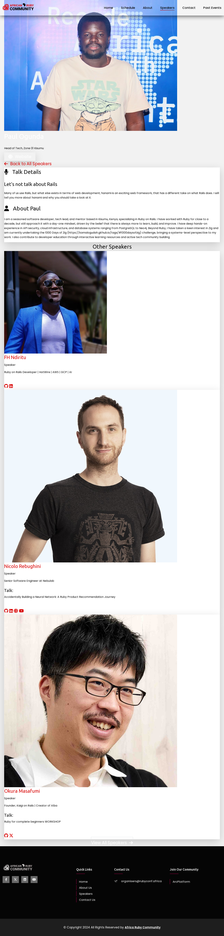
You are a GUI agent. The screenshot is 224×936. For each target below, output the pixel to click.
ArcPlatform (182, 882)
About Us (86, 888)
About (147, 8)
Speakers (167, 8)
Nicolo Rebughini (22, 566)
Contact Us (87, 900)
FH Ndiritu (15, 357)
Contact (188, 8)
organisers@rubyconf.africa (142, 881)
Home (108, 8)
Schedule (128, 8)
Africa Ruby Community (143, 927)
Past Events (212, 8)
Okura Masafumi (22, 791)
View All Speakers (112, 843)
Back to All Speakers (28, 164)
